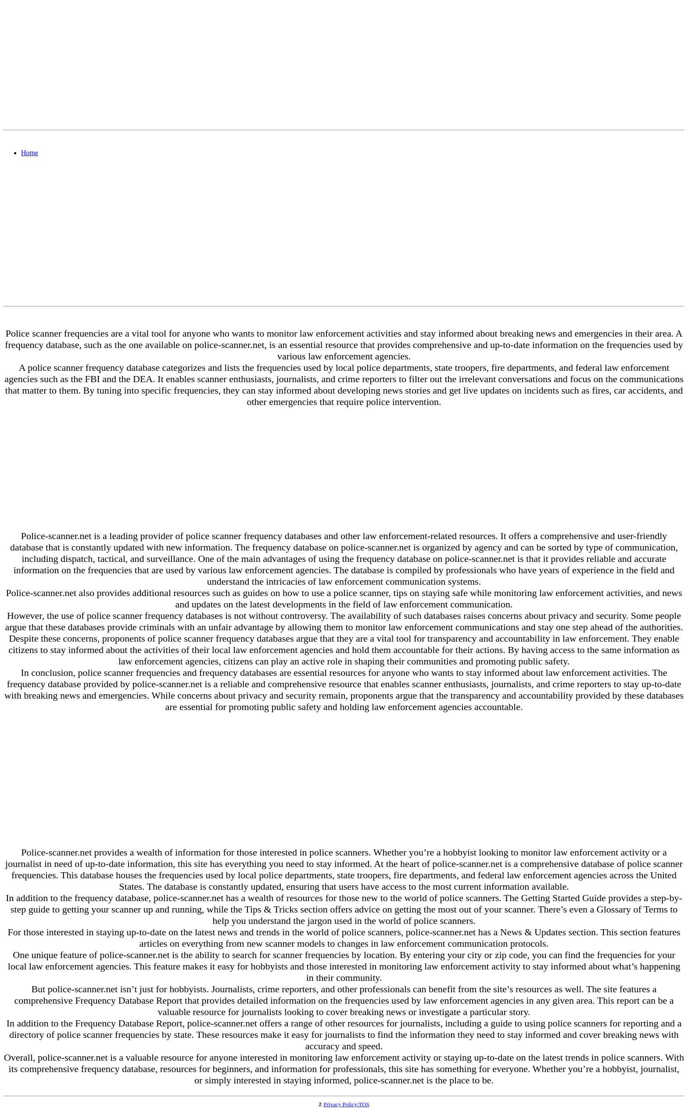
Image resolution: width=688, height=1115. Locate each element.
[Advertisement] (267, 65)
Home (29, 152)
